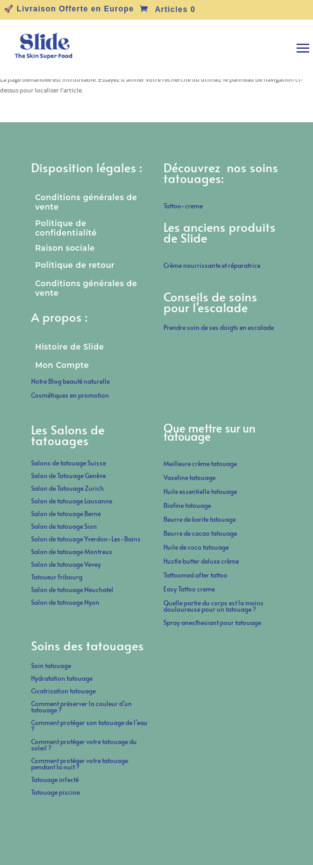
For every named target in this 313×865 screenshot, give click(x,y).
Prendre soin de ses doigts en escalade (218, 327)
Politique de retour (75, 265)
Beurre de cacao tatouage (200, 533)
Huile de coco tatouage (196, 547)
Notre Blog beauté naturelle (70, 381)
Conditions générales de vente (86, 202)
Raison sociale (64, 248)
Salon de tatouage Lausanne (71, 500)
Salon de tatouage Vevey (66, 564)
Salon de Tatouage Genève (68, 475)
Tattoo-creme (183, 205)
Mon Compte (62, 365)
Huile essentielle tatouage (200, 491)
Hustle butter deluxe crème (203, 561)
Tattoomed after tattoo (195, 575)
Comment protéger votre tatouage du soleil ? (84, 744)
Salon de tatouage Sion (64, 526)
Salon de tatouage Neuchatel (72, 589)
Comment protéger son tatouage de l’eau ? (89, 725)
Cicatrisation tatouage (63, 690)
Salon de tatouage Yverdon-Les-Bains (86, 538)
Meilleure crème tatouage (200, 463)
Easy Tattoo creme (189, 588)
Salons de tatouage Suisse (68, 462)
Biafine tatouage (187, 505)
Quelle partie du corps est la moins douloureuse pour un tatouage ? (213, 606)
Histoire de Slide (69, 346)
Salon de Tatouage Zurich (67, 488)
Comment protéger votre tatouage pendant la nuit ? (79, 763)
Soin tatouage (51, 665)
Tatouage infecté (55, 779)
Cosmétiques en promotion (70, 395)
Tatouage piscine (55, 792)
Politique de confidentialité (65, 227)
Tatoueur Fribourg (56, 576)
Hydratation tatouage (62, 678)
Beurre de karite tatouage (199, 519)
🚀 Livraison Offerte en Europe (69, 9)
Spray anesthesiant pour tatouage (212, 622)
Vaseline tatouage (189, 477)
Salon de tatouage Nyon (65, 602)
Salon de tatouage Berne (66, 513)
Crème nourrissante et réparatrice (211, 265)
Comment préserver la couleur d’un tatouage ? (81, 706)
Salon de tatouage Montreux (71, 551)
